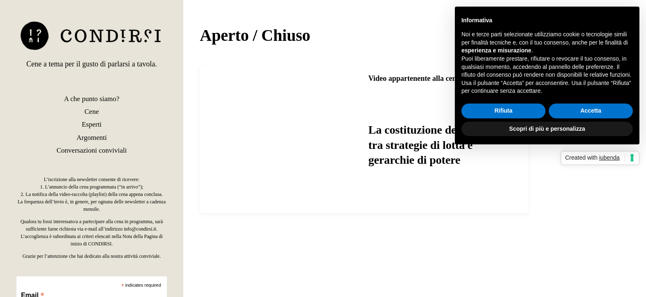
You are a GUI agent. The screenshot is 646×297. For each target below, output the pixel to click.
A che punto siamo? (91, 99)
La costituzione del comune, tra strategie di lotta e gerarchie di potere (435, 144)
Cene (91, 112)
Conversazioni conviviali (91, 150)
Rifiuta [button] (503, 110)
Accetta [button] (591, 110)
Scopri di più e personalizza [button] (547, 128)
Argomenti (92, 137)
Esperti (91, 124)
